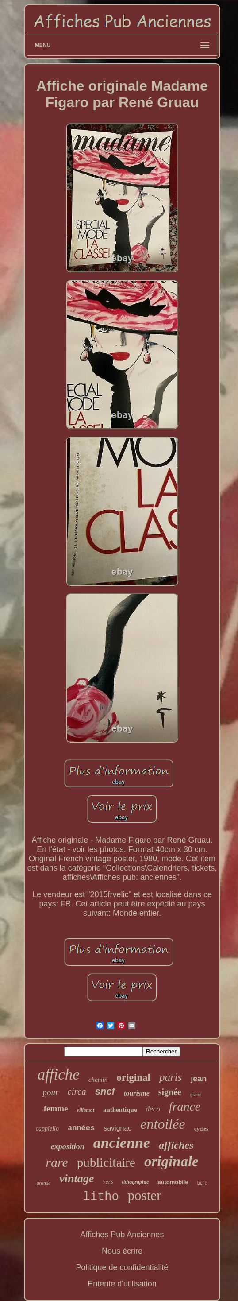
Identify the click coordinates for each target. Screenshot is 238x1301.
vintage (76, 1178)
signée (169, 1092)
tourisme (137, 1093)
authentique (120, 1109)
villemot (85, 1110)
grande (43, 1182)
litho (101, 1197)
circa (76, 1091)
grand (196, 1094)
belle (202, 1182)
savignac (117, 1128)
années (81, 1128)
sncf (105, 1091)
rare (57, 1162)
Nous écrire (122, 1251)
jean (199, 1078)
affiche (59, 1074)
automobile (172, 1182)
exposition (67, 1146)
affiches (176, 1145)
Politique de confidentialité (122, 1267)
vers (108, 1181)
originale (171, 1161)
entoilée (162, 1124)
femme (56, 1108)
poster (144, 1195)
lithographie (135, 1182)
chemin (97, 1079)
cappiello (47, 1128)
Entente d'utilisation (122, 1283)
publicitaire (106, 1162)
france (185, 1106)
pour (50, 1092)
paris (170, 1077)
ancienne (121, 1143)
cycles (201, 1128)
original (133, 1077)
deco (153, 1109)
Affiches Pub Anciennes (122, 1234)
